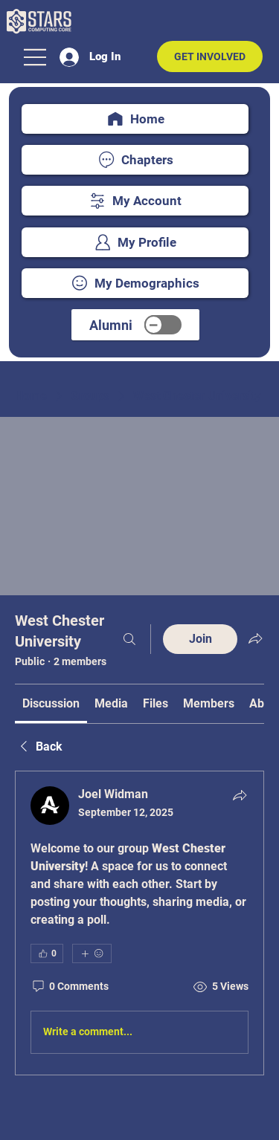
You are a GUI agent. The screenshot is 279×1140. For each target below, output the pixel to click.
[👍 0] (47, 953)
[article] (139, 923)
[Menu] (35, 57)
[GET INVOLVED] (210, 56)
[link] (51, 703)
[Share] (239, 795)
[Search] (129, 639)
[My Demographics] (135, 283)
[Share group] (255, 638)
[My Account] (135, 201)
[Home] (135, 119)
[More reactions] (92, 953)
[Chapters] (135, 160)
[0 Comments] (70, 986)
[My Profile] (135, 242)
